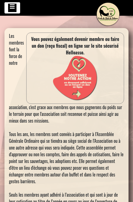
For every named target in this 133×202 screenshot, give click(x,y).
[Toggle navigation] (12, 7)
